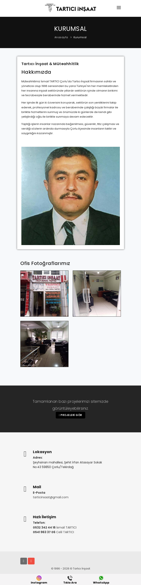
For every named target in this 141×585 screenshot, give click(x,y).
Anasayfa (61, 37)
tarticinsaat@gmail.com (51, 497)
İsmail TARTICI (54, 527)
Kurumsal (80, 37)
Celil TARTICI (53, 532)
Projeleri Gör (70, 415)
